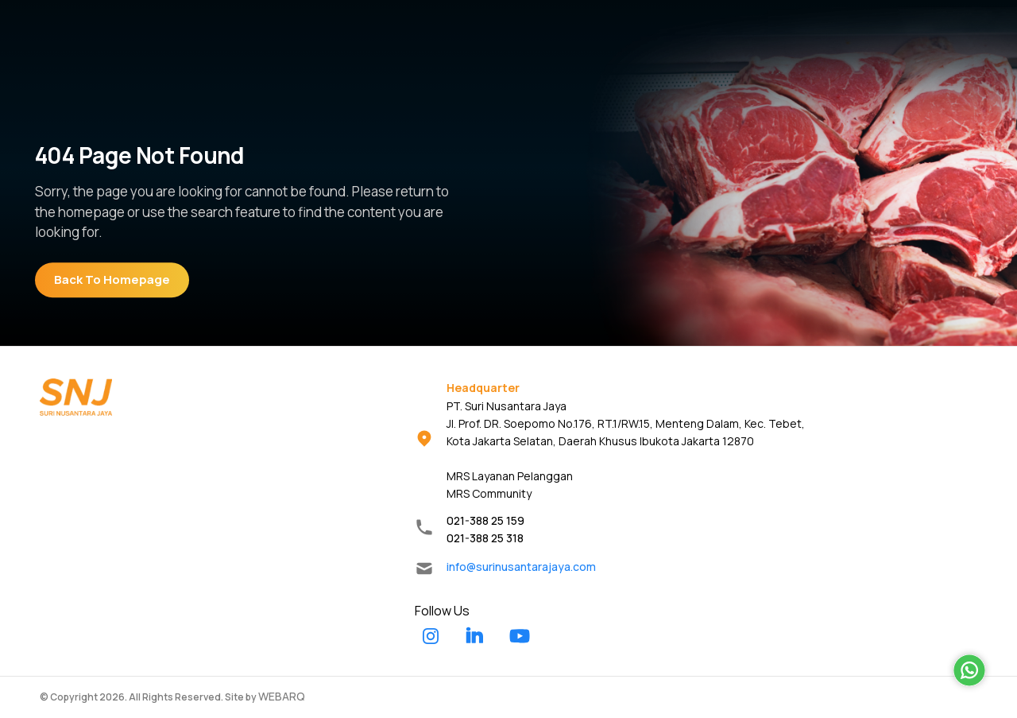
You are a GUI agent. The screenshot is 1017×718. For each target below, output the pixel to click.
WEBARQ (281, 696)
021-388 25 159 (485, 520)
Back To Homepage (112, 279)
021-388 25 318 (485, 537)
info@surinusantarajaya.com (521, 566)
